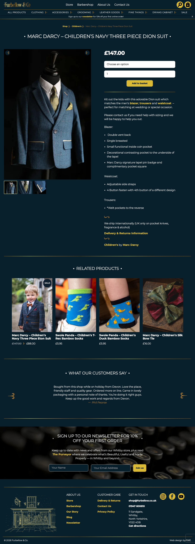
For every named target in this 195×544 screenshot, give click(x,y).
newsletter (87, 16)
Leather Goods (110, 12)
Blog (69, 517)
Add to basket (139, 83)
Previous (7, 52)
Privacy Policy (106, 511)
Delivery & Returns (108, 500)
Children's (76, 26)
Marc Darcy (131, 244)
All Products (17, 12)
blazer (134, 103)
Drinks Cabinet (162, 12)
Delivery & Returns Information (126, 233)
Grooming (84, 12)
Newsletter (73, 522)
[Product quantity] (139, 74)
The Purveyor (62, 454)
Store (69, 4)
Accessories (60, 12)
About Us (103, 4)
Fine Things (136, 12)
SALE (184, 12)
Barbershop (85, 4)
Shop (65, 26)
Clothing (37, 12)
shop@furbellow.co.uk (142, 500)
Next (87, 52)
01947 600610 (137, 506)
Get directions (137, 526)
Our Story (72, 511)
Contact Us (121, 4)
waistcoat (164, 103)
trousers (145, 103)
